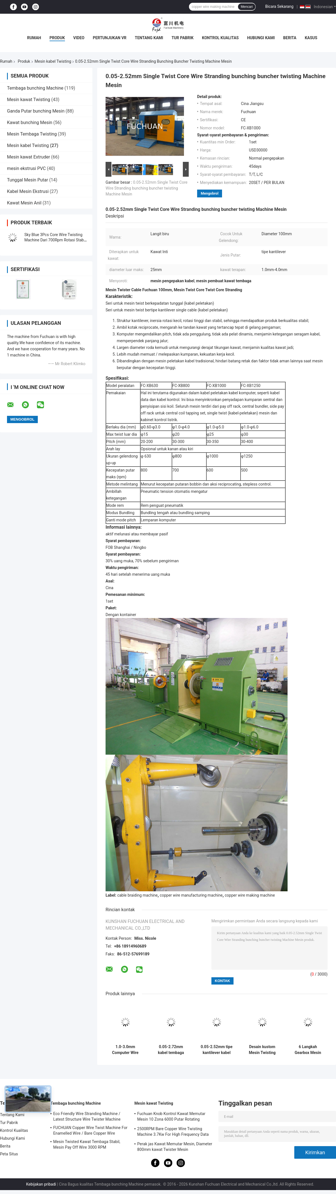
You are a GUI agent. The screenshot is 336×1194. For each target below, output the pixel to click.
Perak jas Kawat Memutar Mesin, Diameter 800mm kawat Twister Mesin (174, 1147)
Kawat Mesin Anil (24, 203)
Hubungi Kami (261, 38)
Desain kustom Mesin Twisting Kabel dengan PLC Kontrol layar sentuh (262, 1049)
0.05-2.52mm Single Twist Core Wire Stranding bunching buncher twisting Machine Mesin (146, 188)
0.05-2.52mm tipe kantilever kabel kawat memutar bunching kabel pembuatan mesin (216, 1049)
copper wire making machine (250, 895)
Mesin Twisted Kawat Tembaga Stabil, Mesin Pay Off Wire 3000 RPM (86, 1144)
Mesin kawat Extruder (28, 157)
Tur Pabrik (183, 38)
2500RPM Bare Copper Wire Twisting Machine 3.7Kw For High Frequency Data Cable (173, 1132)
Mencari (247, 7)
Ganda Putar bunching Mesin (35, 111)
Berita (289, 38)
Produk (57, 38)
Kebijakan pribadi (41, 1184)
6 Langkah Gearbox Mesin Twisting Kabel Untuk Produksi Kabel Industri (307, 1049)
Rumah (34, 38)
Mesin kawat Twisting (28, 99)
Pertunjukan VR (109, 38)
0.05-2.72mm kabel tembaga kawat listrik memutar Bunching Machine (171, 1049)
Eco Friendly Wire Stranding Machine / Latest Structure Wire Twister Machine (86, 1116)
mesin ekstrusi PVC (26, 168)
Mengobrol (209, 193)
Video (79, 38)
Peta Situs (9, 1154)
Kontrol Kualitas (220, 38)
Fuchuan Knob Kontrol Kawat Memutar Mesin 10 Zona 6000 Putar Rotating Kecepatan (171, 1117)
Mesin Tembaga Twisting (32, 134)
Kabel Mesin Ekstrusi (28, 191)
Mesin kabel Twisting (53, 61)
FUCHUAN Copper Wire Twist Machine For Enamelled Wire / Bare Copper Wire (90, 1130)
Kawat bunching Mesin (29, 122)
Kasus (311, 38)
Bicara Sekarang (279, 6)
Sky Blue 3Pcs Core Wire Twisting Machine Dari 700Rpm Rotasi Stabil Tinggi (55, 240)
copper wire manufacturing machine (191, 895)
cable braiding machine (137, 895)
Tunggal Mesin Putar (27, 180)
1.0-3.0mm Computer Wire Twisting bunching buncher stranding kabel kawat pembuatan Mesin (125, 1049)
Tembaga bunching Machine (35, 88)
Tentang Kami (149, 38)
